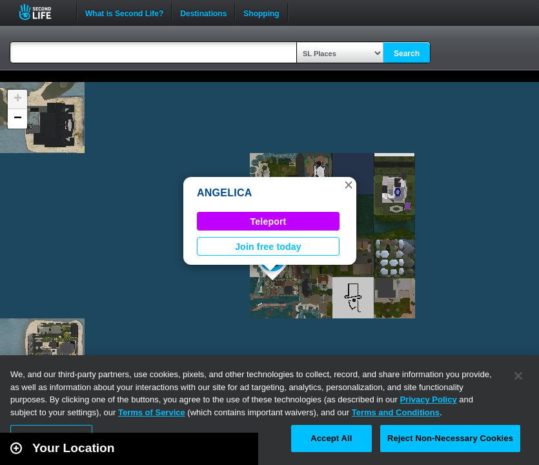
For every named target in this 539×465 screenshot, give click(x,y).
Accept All (331, 438)
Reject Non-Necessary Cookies (450, 438)
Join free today (268, 247)
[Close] (518, 376)
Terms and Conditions (396, 412)
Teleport (268, 221)
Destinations (203, 12)
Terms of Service (151, 412)
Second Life (42, 12)
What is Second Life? (124, 12)
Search (407, 53)
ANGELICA (224, 192)
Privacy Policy (428, 399)
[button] (348, 184)
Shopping (261, 12)
